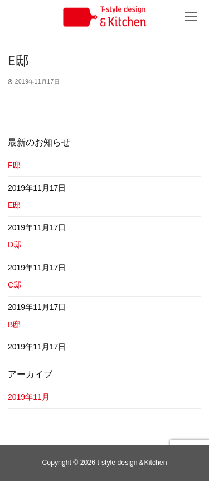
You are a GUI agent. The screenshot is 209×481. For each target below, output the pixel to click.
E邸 (14, 205)
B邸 (14, 324)
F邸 (14, 165)
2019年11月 (29, 396)
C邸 (14, 284)
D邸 (14, 244)
